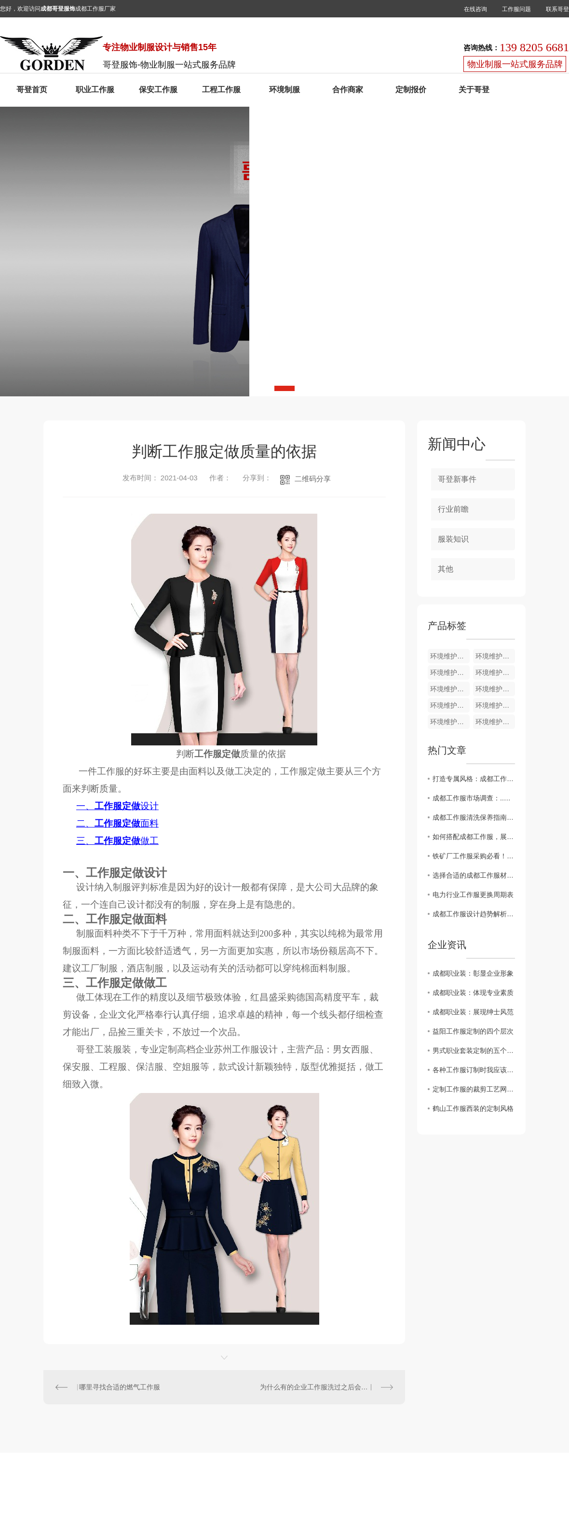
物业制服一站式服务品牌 (515, 64)
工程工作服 (221, 89)
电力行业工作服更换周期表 (473, 894)
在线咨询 (475, 9)
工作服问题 (516, 9)
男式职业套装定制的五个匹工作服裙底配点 (474, 1050)
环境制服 (284, 89)
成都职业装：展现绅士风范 (473, 1012)
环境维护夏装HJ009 (495, 722)
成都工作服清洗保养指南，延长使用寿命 (474, 817)
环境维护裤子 (495, 656)
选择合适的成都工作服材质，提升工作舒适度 (474, 875)
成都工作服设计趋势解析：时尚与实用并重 (474, 914)
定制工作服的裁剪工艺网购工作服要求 (474, 1089)
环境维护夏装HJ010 (450, 722)
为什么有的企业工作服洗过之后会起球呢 (320, 1387)
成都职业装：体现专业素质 (473, 992)
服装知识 (453, 539)
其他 (445, 569)
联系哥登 (557, 9)
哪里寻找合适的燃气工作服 (119, 1387)
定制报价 (410, 89)
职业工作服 (95, 89)
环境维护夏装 (450, 656)
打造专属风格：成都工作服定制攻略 (474, 779)
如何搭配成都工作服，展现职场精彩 (474, 837)
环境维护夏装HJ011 (495, 705)
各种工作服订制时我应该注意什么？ (474, 1070)
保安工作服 (158, 89)
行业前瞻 (453, 509)
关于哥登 (474, 89)
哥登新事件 (457, 479)
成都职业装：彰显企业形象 (473, 973)
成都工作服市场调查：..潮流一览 (474, 798)
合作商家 (347, 89)
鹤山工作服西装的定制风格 (473, 1108)
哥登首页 (31, 89)
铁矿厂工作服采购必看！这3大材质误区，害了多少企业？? (474, 856)
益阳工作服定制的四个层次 (473, 1031)
